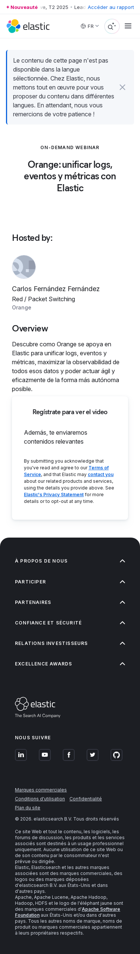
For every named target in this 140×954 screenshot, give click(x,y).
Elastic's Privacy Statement (54, 494)
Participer (70, 582)
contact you (100, 474)
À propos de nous (70, 561)
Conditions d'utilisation (40, 799)
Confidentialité (85, 799)
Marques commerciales (41, 790)
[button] (122, 87)
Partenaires (70, 602)
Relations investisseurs (70, 643)
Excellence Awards (70, 664)
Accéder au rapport (111, 7)
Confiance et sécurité (70, 623)
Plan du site (27, 807)
